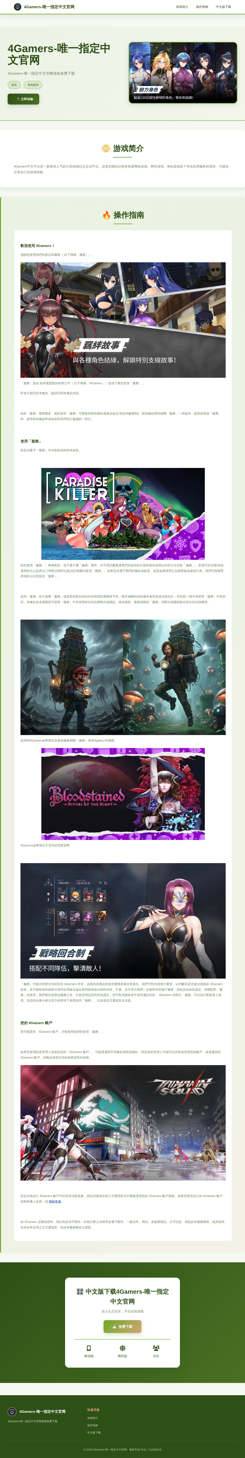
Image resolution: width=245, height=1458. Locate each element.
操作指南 (202, 6)
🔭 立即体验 (24, 99)
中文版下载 (223, 6)
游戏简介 (182, 6)
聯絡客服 (55, 1201)
